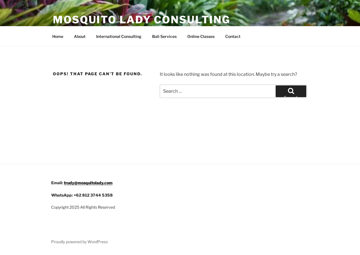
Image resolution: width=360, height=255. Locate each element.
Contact (232, 36)
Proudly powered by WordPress (79, 241)
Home (57, 36)
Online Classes (201, 36)
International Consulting (118, 36)
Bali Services (164, 36)
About (80, 36)
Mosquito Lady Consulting (141, 19)
